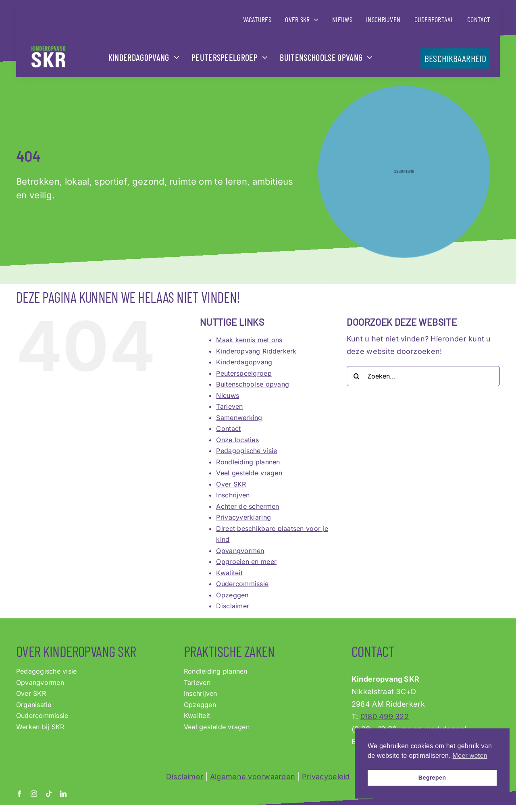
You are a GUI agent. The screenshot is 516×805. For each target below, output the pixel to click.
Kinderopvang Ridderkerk (256, 351)
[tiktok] (49, 793)
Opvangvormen (240, 551)
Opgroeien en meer (246, 561)
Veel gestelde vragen (249, 473)
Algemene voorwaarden (252, 776)
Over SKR (231, 484)
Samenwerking (239, 418)
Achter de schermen (247, 506)
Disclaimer (232, 606)
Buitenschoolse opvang (252, 384)
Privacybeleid (326, 776)
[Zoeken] (357, 376)
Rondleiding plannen (248, 462)
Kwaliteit (229, 573)
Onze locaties (237, 440)
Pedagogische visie (246, 451)
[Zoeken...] (423, 376)
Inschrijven (233, 495)
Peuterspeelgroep (243, 373)
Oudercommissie (242, 584)
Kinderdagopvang (244, 362)
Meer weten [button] (470, 755)
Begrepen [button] (432, 777)
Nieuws (227, 395)
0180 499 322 (384, 716)
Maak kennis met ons (249, 340)
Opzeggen (232, 595)
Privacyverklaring (243, 517)
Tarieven (229, 406)
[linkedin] (63, 793)
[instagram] (34, 793)
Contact (228, 428)
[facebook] (19, 793)
